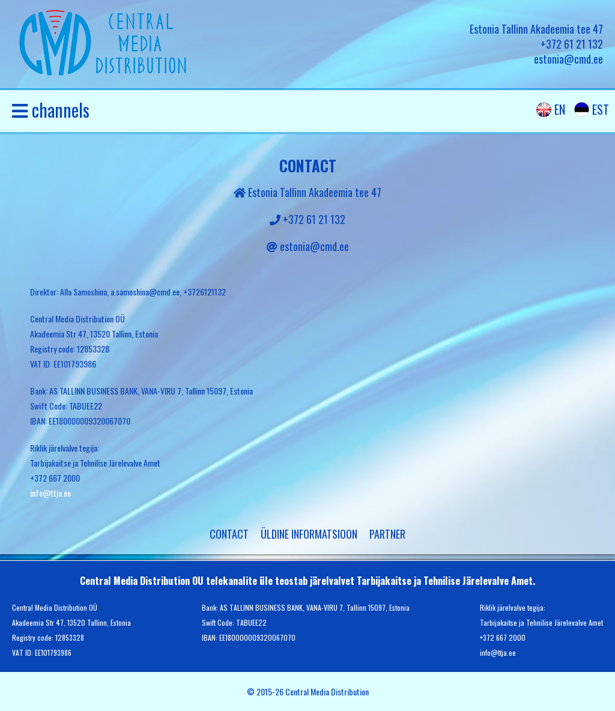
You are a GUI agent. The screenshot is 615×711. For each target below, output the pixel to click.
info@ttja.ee (50, 492)
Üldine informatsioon (309, 534)
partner (387, 534)
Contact (229, 534)
